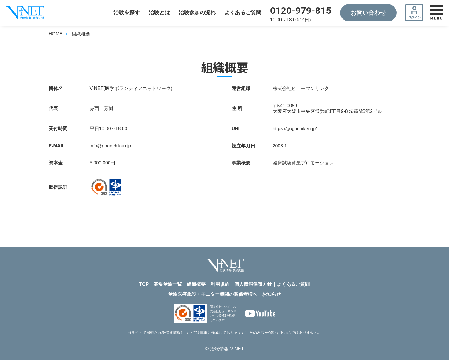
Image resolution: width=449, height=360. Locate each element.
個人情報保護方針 (253, 284)
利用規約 (220, 284)
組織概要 (196, 284)
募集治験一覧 (168, 284)
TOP (144, 284)
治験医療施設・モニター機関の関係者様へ (212, 294)
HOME (56, 33)
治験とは (159, 13)
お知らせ (271, 294)
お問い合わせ (368, 12)
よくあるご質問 (242, 13)
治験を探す (126, 13)
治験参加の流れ (197, 13)
